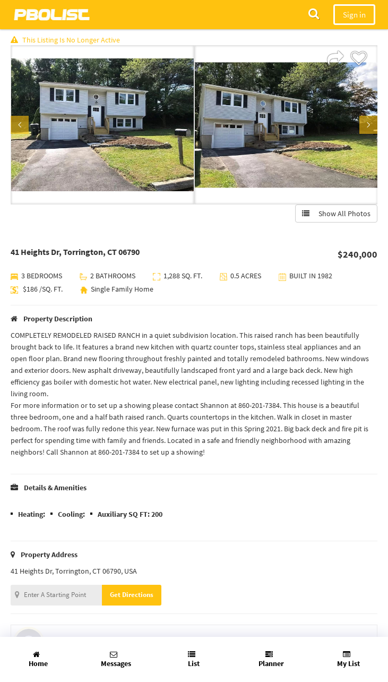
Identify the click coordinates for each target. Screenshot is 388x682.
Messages (116, 659)
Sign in (354, 15)
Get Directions (131, 594)
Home (38, 659)
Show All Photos (336, 213)
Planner (271, 659)
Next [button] (368, 125)
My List (348, 659)
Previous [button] (20, 125)
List (194, 659)
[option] (102, 124)
